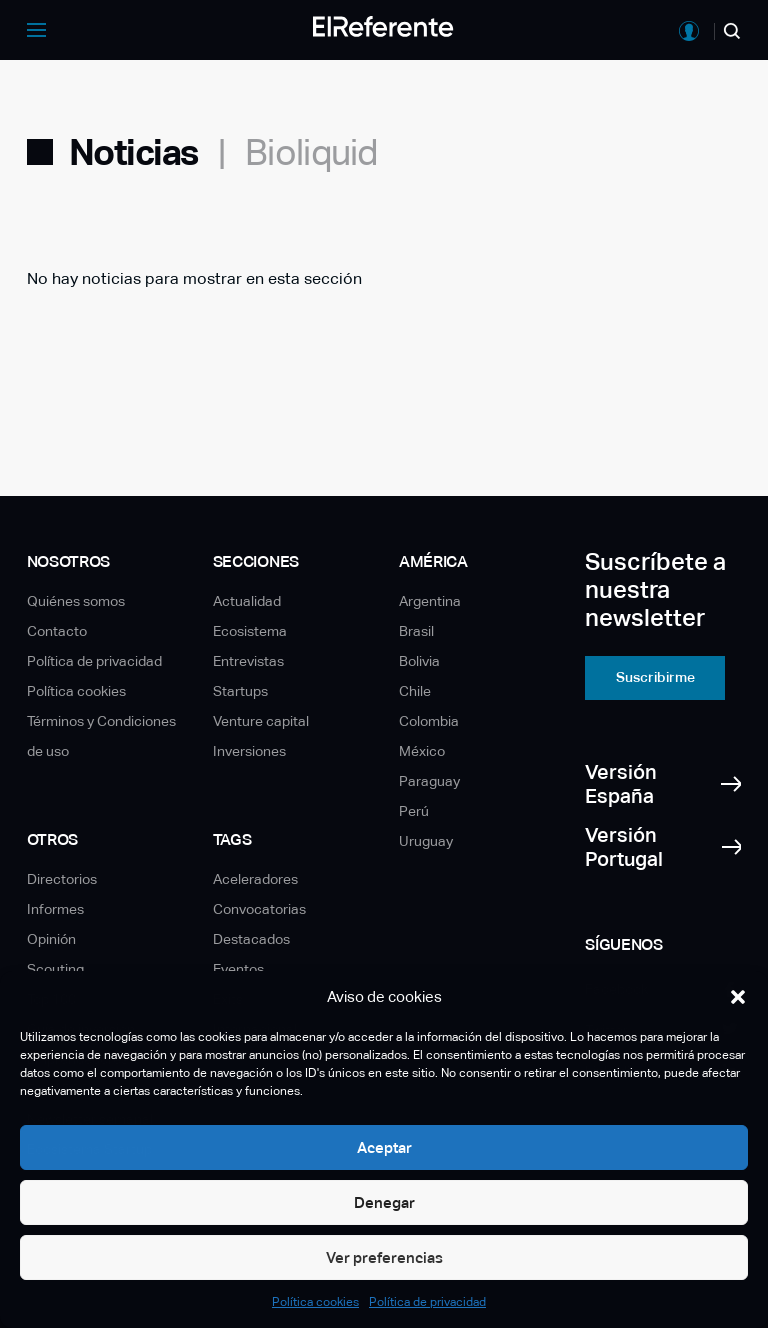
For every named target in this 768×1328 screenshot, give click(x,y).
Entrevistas (248, 661)
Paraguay (429, 781)
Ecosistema (250, 631)
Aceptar (384, 1147)
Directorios (62, 879)
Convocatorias (259, 909)
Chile (415, 691)
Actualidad (247, 601)
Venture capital (261, 721)
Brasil (416, 631)
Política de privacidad (427, 1302)
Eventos (238, 969)
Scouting (55, 969)
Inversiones (249, 751)
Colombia (429, 721)
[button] (738, 997)
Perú (414, 811)
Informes (55, 909)
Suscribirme (655, 677)
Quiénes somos (76, 601)
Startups (240, 691)
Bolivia (419, 661)
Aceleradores (255, 879)
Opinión (51, 939)
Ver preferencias (384, 1257)
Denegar (384, 1202)
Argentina (430, 601)
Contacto (57, 631)
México (422, 751)
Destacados (251, 939)
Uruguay (426, 841)
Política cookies (315, 1302)
